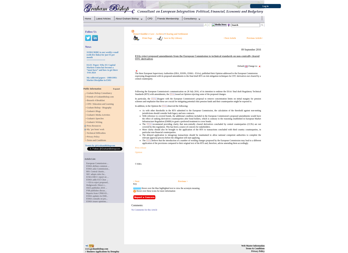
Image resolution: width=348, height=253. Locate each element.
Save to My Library (173, 38)
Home (88, 18)
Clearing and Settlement (176, 34)
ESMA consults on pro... (97, 198)
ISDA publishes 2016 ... (96, 188)
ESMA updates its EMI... (97, 196)
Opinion (138, 152)
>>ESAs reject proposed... (97, 182)
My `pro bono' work (96, 129)
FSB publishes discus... (96, 190)
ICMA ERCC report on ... (97, 177)
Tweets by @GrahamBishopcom (100, 145)
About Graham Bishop (127, 18)
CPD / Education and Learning (101, 104)
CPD (150, 18)
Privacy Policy (94, 136)
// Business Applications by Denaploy (102, 251)
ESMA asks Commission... (98, 169)
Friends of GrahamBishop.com (101, 96)
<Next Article (229, 38)
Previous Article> (255, 38)
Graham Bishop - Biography (100, 107)
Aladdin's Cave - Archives (152, 34)
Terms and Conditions (97, 140)
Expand (116, 89)
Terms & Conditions (255, 248)
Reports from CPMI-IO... (97, 193)
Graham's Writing (95, 122)
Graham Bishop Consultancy (100, 93)
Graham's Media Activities (99, 115)
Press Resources (94, 126)
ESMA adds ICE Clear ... (97, 179)
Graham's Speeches (96, 118)
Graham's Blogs (94, 111)
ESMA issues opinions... (97, 201)
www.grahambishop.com (96, 249)
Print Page (147, 38)
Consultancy (190, 18)
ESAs (172, 94)
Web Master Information (253, 245)
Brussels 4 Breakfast (96, 100)
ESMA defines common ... (97, 166)
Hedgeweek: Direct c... (96, 185)
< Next (136, 181)
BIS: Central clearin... (95, 171)
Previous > (183, 181)
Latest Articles (103, 18)
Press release (140, 147)
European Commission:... (97, 163)
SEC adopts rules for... (96, 174)
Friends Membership (168, 18)
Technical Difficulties (97, 133)
